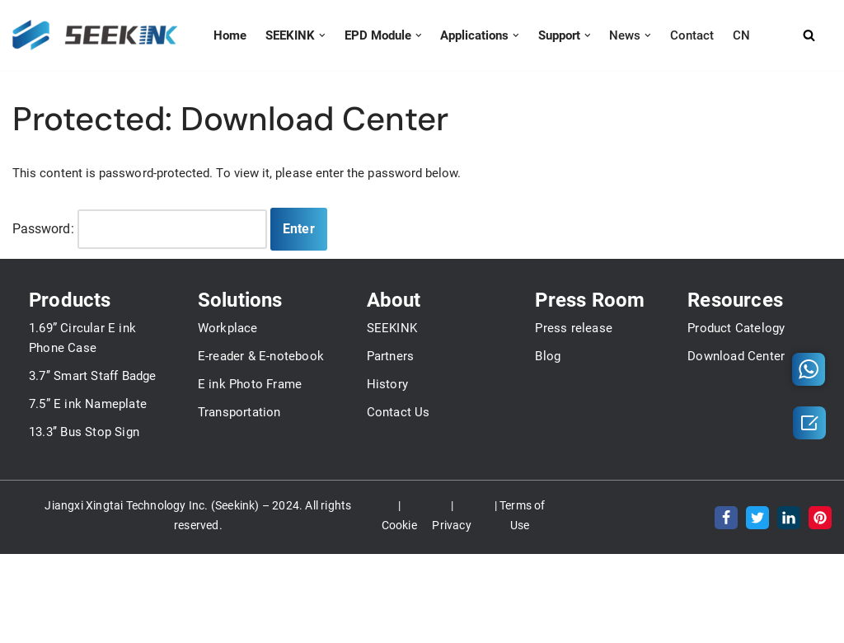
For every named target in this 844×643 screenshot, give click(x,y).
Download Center (736, 494)
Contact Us (398, 550)
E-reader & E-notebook (261, 494)
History (387, 522)
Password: (140, 229)
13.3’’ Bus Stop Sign (84, 570)
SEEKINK (392, 466)
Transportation (239, 550)
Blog (547, 494)
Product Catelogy (736, 466)
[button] (315, 35)
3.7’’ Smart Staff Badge (93, 514)
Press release (573, 466)
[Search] (822, 35)
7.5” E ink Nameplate (88, 542)
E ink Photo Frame (250, 522)
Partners (391, 494)
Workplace (228, 466)
